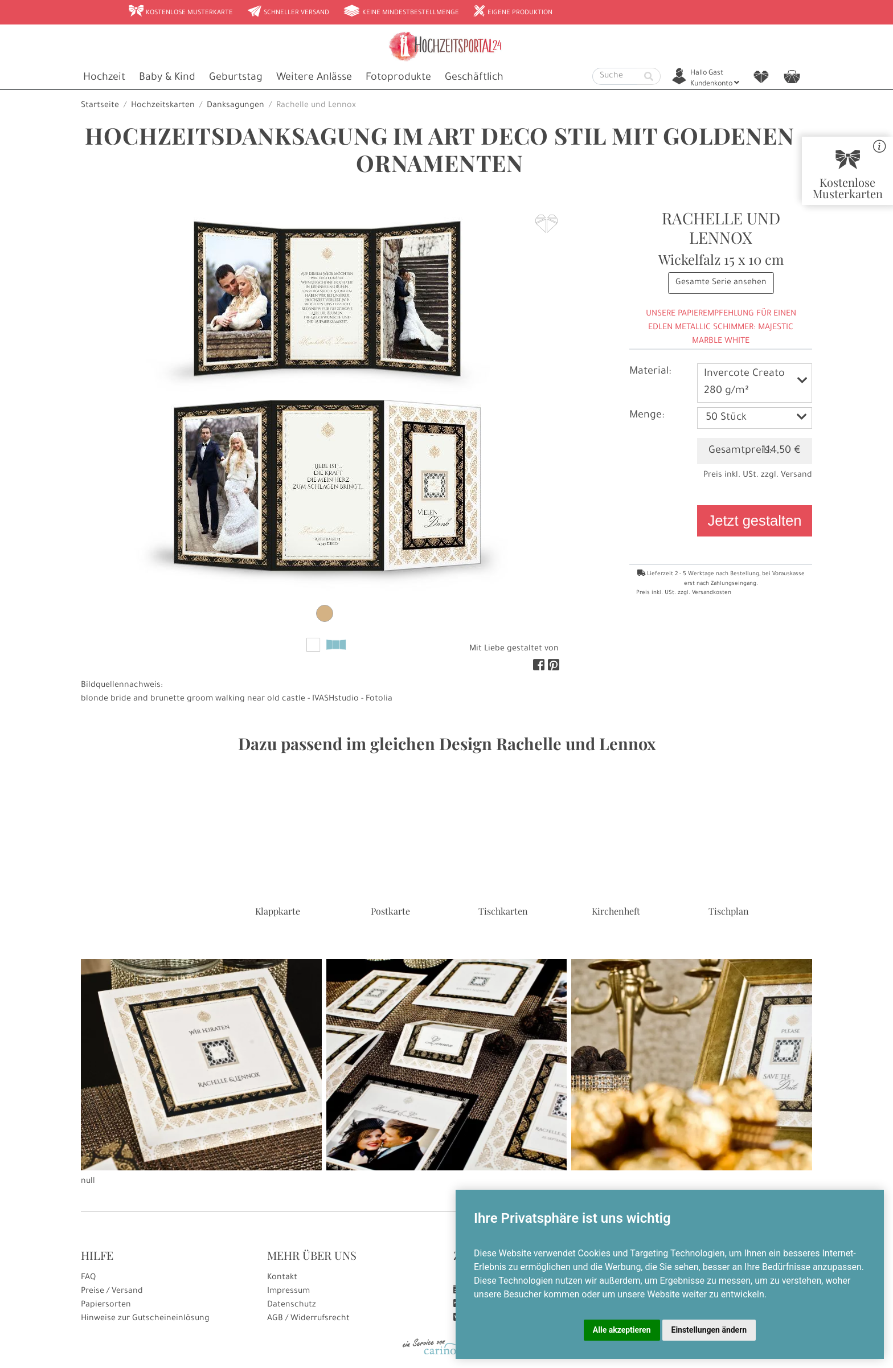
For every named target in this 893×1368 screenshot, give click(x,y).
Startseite (100, 105)
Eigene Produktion (512, 12)
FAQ (88, 1278)
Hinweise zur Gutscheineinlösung (145, 1319)
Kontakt (282, 1278)
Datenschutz (291, 1305)
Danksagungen (235, 105)
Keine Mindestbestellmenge (401, 12)
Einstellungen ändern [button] (709, 1329)
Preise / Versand (112, 1291)
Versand (796, 475)
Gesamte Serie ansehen (721, 283)
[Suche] (615, 76)
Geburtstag (236, 78)
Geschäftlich (474, 78)
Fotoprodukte (398, 78)
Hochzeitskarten (163, 105)
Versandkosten (711, 593)
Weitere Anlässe (314, 78)
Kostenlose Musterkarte (180, 12)
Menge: (646, 415)
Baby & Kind (167, 78)
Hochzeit (104, 78)
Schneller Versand (288, 12)
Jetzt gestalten (754, 521)
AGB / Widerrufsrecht (308, 1319)
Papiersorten (106, 1305)
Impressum (288, 1291)
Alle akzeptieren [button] (622, 1329)
